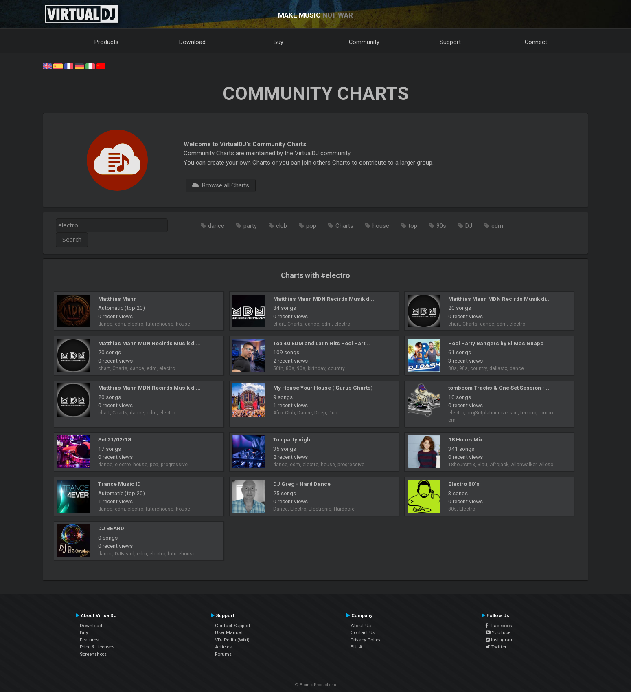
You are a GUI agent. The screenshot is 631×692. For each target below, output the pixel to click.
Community (364, 42)
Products (106, 42)
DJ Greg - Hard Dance (302, 483)
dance (216, 225)
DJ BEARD (111, 528)
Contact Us (363, 632)
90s (441, 225)
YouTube (498, 632)
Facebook (499, 625)
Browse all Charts (220, 185)
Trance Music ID (119, 483)
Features (89, 640)
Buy (278, 42)
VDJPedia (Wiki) (232, 640)
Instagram (500, 640)
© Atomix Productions (315, 685)
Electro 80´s (464, 483)
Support (450, 42)
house (380, 225)
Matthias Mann (117, 298)
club (281, 225)
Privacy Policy (366, 640)
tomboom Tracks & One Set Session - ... (499, 387)
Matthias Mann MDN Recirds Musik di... (324, 298)
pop (311, 225)
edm (497, 225)
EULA (357, 647)
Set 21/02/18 (114, 439)
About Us (361, 625)
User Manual (229, 632)
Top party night (292, 439)
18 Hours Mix (465, 439)
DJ (468, 225)
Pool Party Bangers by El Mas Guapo (495, 343)
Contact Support (232, 625)
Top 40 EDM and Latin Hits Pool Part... (321, 343)
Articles (223, 647)
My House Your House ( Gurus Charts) (323, 387)
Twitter (496, 647)
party (250, 225)
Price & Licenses (97, 647)
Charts (344, 225)
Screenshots (93, 654)
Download (192, 42)
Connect (536, 42)
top (412, 225)
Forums (223, 654)
